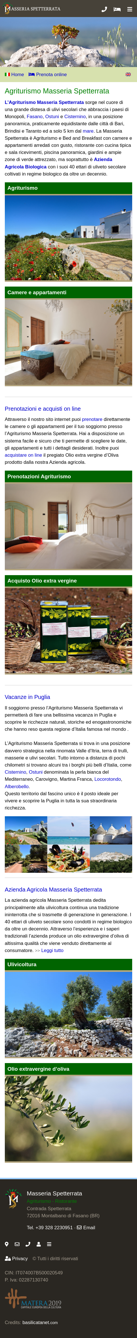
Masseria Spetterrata (54, 1193)
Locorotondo (107, 779)
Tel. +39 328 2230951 (50, 1227)
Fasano (35, 116)
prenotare (92, 419)
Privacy (16, 1258)
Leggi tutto (52, 950)
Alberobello (17, 786)
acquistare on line (23, 455)
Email (86, 1227)
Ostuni (52, 116)
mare (88, 131)
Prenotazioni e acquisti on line (43, 409)
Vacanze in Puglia (27, 697)
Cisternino (75, 116)
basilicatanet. (40, 1322)
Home (14, 74)
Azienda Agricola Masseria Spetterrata (53, 889)
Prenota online (48, 74)
